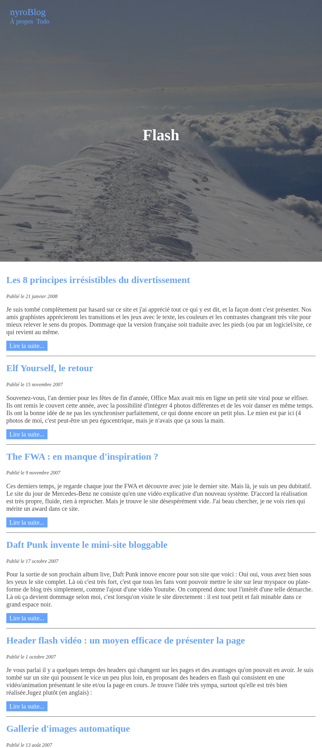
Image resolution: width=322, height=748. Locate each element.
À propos (21, 21)
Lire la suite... (26, 345)
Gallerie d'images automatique (68, 728)
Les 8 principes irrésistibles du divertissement (98, 280)
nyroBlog (28, 12)
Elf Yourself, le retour (49, 368)
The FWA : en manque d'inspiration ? (82, 456)
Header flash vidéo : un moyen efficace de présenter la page (125, 640)
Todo (42, 21)
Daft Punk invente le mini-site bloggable (87, 544)
